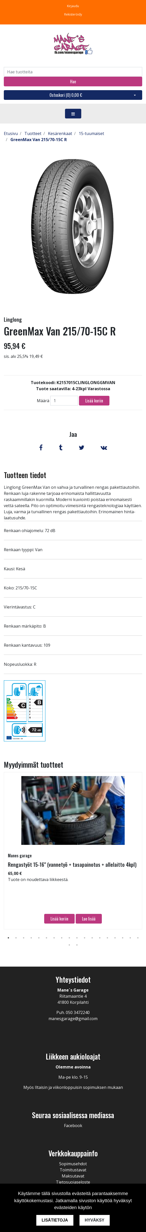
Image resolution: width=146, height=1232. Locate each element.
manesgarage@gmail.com (73, 1018)
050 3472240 (78, 1012)
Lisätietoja (55, 1220)
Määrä (43, 400)
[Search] (73, 72)
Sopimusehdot (73, 1164)
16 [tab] (122, 937)
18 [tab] (137, 937)
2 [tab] (16, 937)
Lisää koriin (94, 401)
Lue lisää (88, 919)
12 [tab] (92, 937)
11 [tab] (84, 937)
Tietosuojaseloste (73, 1182)
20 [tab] (76, 944)
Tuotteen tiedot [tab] (25, 475)
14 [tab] (107, 937)
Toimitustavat (73, 1170)
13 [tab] (99, 937)
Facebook (73, 1125)
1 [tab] (8, 937)
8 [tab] (61, 937)
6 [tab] (46, 937)
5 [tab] (38, 937)
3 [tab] (23, 937)
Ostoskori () (66, 95)
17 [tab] (130, 937)
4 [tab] (31, 937)
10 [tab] (76, 937)
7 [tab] (54, 937)
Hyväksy (94, 1220)
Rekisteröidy (73, 14)
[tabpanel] (73, 850)
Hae (73, 81)
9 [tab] (69, 937)
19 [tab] (69, 944)
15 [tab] (115, 937)
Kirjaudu (73, 6)
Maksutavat (73, 1176)
